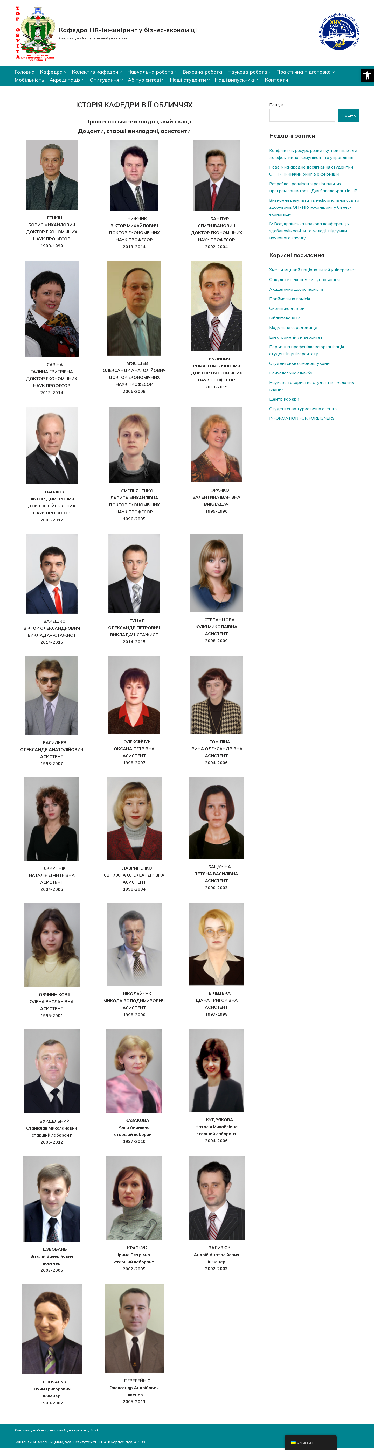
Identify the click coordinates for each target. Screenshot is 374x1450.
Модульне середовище (293, 328)
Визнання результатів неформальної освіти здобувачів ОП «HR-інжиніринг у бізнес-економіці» (309, 207)
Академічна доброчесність (296, 289)
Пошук (276, 105)
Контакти (277, 80)
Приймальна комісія (289, 299)
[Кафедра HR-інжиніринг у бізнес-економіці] (106, 33)
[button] (367, 75)
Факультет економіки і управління (304, 280)
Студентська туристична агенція (303, 409)
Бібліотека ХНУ (284, 318)
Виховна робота (203, 72)
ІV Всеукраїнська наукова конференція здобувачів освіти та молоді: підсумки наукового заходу (309, 231)
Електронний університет (296, 337)
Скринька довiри (286, 308)
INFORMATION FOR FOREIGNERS (302, 419)
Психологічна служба (291, 373)
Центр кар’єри (284, 400)
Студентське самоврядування (300, 364)
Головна (25, 72)
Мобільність (29, 80)
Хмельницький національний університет (313, 270)
